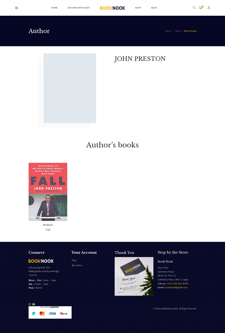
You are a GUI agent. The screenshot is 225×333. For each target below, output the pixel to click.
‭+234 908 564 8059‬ (177, 283)
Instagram (30, 304)
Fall (48, 239)
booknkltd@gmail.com (176, 287)
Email (33, 304)
